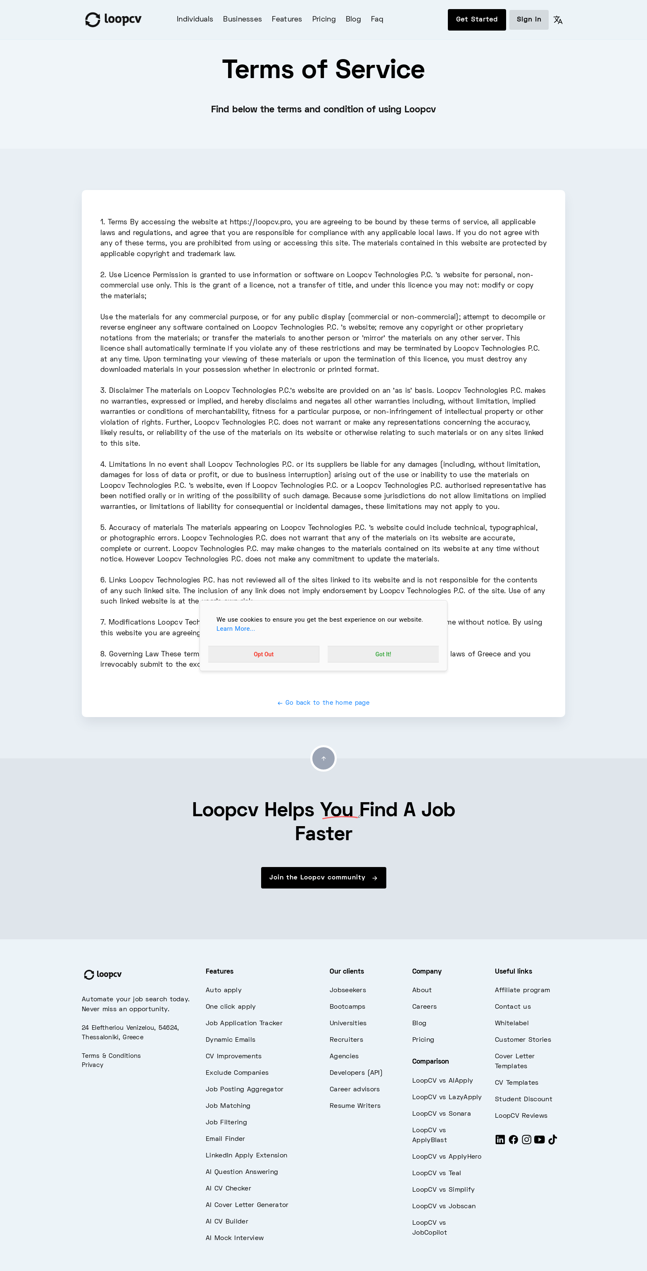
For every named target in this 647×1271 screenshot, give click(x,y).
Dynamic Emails (230, 1040)
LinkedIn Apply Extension (246, 1156)
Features (287, 20)
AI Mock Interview (235, 1238)
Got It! (383, 654)
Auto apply (224, 990)
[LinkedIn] (500, 1143)
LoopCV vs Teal (436, 1173)
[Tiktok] (552, 1143)
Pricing (324, 20)
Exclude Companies (237, 1073)
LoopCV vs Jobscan (444, 1206)
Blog (353, 20)
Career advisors (355, 1090)
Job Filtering (226, 1123)
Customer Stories (523, 1040)
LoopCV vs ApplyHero (447, 1157)
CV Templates (517, 1083)
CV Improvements (234, 1057)
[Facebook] (513, 1143)
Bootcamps (348, 1007)
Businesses (242, 20)
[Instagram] (526, 1143)
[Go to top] (323, 758)
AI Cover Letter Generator (247, 1205)
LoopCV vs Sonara (441, 1114)
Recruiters (346, 1040)
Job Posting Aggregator (245, 1090)
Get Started (477, 20)
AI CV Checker (228, 1189)
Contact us (513, 1007)
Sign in (529, 20)
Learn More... (235, 628)
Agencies (344, 1057)
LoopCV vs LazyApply (447, 1097)
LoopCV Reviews (521, 1116)
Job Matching (228, 1106)
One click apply (231, 1007)
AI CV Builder (227, 1222)
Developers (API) (356, 1073)
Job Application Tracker (244, 1023)
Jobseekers (348, 990)
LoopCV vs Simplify (443, 1190)
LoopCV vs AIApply (442, 1081)
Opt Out (264, 654)
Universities (348, 1023)
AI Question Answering (242, 1172)
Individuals (195, 20)
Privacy (92, 1065)
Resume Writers (355, 1106)
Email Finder (225, 1139)
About (422, 990)
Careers (424, 1007)
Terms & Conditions (111, 1056)
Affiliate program (522, 990)
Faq (377, 20)
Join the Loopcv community (323, 878)
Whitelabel (512, 1023)
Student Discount (523, 1099)
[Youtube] (539, 1143)
